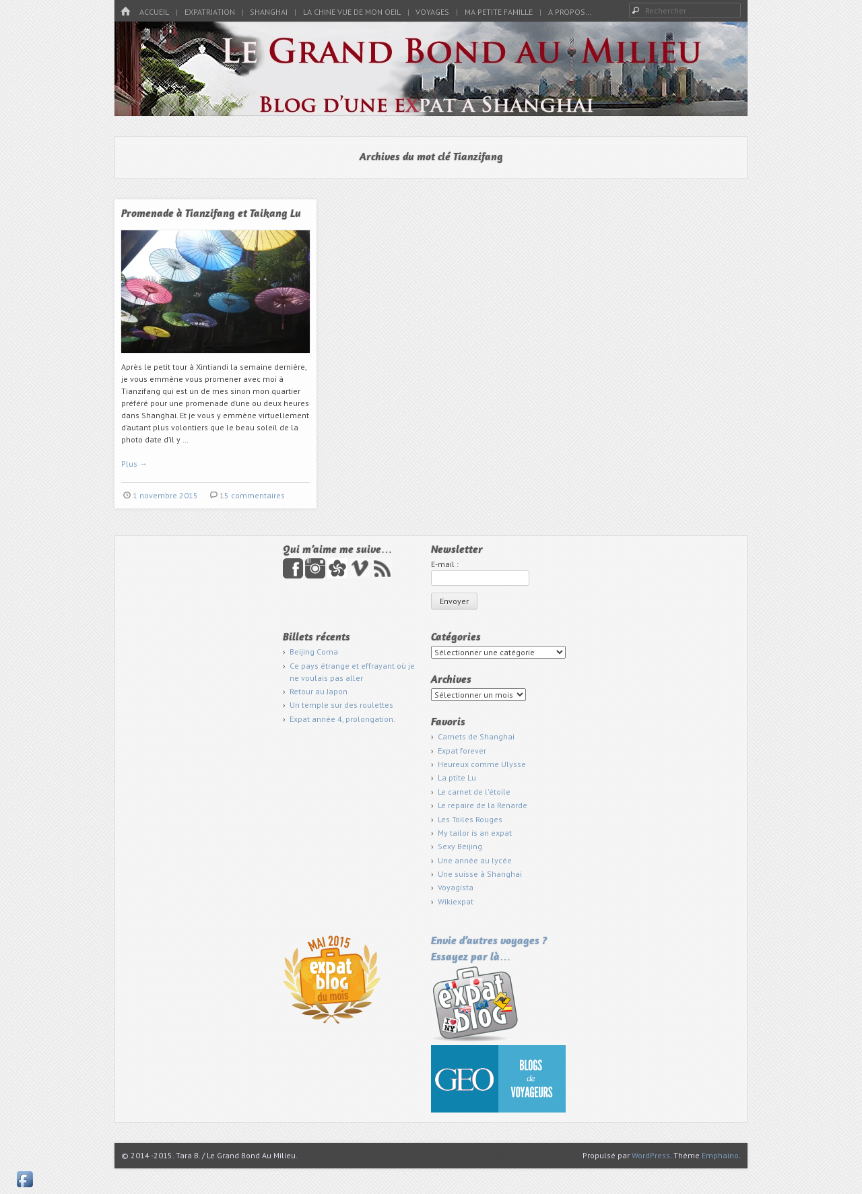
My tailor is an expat (475, 833)
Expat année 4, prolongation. (342, 719)
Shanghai (269, 12)
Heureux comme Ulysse (482, 764)
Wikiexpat (455, 901)
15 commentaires (252, 495)
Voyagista (455, 887)
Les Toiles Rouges (470, 819)
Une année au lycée (475, 860)
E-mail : (445, 564)
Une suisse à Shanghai (480, 874)
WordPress (651, 1155)
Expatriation (210, 12)
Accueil (154, 12)
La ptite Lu (457, 777)
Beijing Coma (314, 651)
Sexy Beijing (460, 846)
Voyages (432, 12)
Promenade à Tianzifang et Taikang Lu (211, 214)
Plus (134, 464)
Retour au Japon (318, 691)
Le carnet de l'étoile (474, 792)
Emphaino (720, 1155)
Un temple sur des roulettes (341, 705)
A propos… (569, 12)
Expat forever (462, 750)
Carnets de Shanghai (476, 736)
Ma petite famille (499, 12)
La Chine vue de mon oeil (352, 12)
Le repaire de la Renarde (482, 805)
